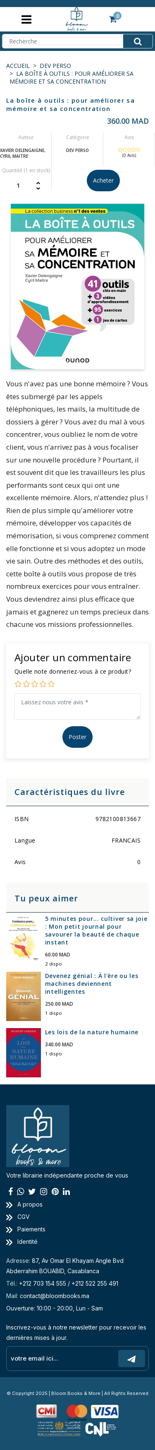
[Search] (77, 41)
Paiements (25, 1229)
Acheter (103, 180)
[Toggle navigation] (26, 19)
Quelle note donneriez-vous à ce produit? (72, 671)
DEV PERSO (55, 66)
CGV (18, 1216)
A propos (24, 1204)
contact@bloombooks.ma (54, 1295)
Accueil (18, 66)
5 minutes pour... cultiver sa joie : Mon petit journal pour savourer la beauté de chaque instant (96, 930)
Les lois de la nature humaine (91, 1032)
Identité (22, 1241)
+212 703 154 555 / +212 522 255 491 (68, 1283)
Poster (77, 737)
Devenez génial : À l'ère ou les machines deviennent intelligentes (91, 983)
